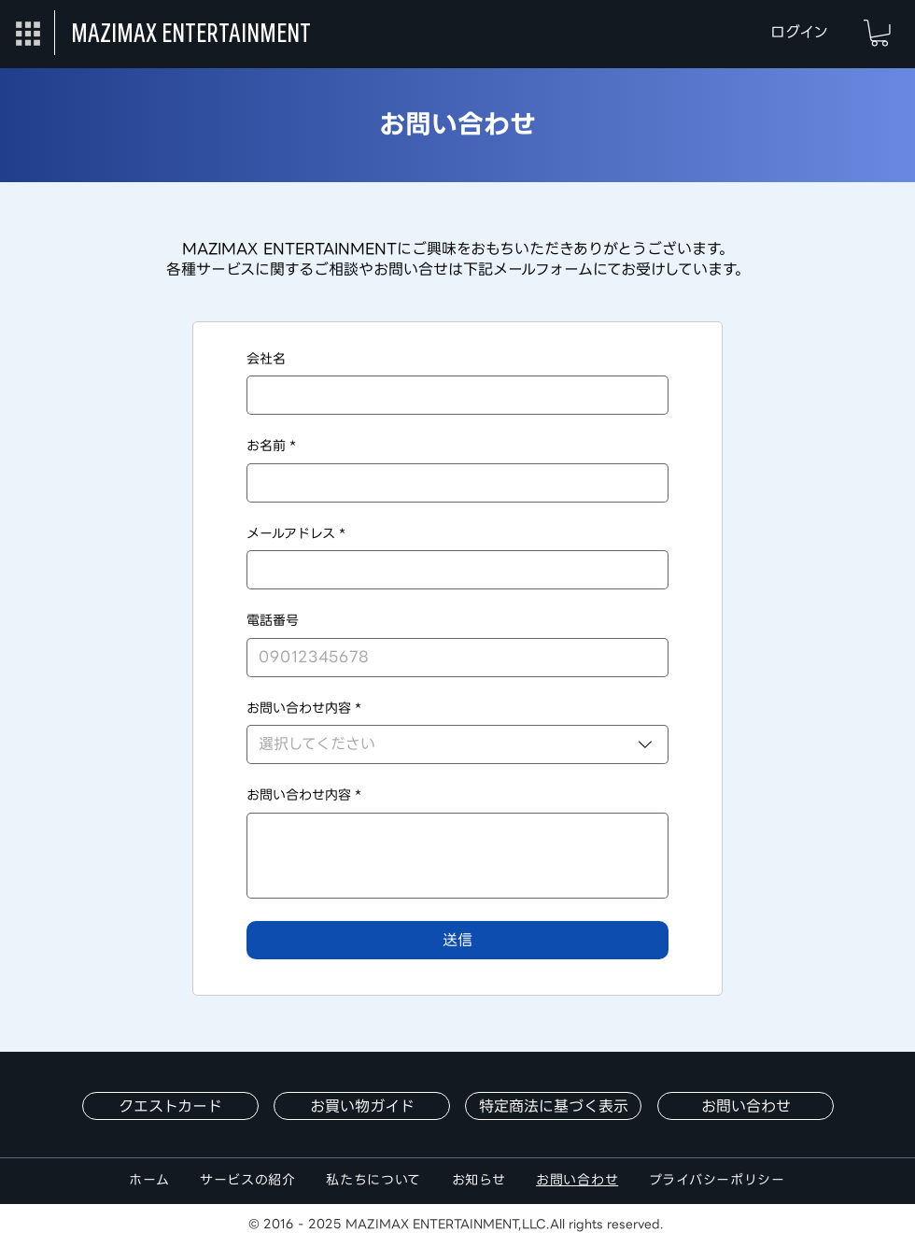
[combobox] (457, 744)
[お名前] (451, 483)
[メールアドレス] (451, 569)
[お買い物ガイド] (362, 1106)
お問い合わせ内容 (303, 795)
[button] (27, 33)
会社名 (266, 359)
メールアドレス (295, 534)
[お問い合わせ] (745, 1106)
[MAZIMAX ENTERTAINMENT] (196, 32)
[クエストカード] (170, 1106)
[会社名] (451, 395)
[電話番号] (451, 657)
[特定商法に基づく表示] (553, 1106)
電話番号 (272, 621)
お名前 (271, 446)
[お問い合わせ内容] (457, 855)
